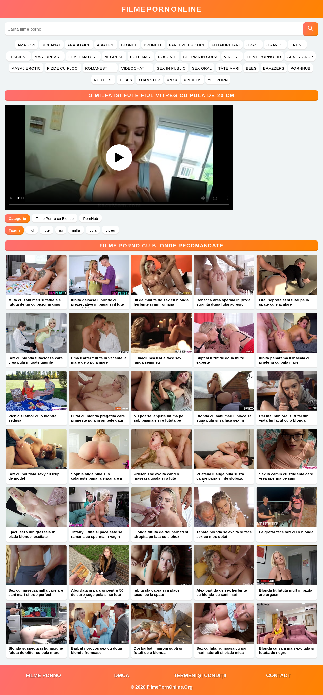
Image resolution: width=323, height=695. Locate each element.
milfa (76, 230)
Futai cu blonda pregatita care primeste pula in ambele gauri (98, 418)
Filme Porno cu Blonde (54, 218)
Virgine (232, 57)
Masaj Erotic (26, 68)
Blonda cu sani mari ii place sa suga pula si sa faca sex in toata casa (223, 420)
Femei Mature (83, 57)
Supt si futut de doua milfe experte (220, 360)
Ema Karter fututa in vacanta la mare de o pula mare (99, 360)
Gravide (275, 45)
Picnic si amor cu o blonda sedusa (32, 418)
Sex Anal (51, 45)
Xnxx (172, 80)
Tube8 (125, 80)
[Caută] (310, 29)
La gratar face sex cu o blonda (286, 532)
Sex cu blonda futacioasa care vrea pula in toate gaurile (35, 360)
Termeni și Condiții (200, 675)
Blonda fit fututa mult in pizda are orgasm (285, 592)
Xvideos (192, 80)
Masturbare (48, 57)
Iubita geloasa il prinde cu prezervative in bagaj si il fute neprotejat (97, 304)
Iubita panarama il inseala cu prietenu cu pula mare (284, 360)
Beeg (251, 68)
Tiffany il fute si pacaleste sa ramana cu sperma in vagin (96, 534)
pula (92, 230)
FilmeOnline (161, 9)
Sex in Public (171, 68)
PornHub (301, 68)
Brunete (153, 45)
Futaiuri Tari (226, 45)
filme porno (43, 675)
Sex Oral (202, 68)
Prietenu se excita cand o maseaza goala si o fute (156, 476)
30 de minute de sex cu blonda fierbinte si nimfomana (161, 302)
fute (46, 230)
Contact (278, 675)
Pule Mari (141, 57)
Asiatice (106, 45)
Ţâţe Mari (229, 68)
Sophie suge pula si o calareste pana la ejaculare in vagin (97, 478)
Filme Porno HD (264, 57)
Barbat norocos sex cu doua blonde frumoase (96, 650)
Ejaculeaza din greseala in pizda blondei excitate (31, 534)
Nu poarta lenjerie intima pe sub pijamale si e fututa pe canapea (158, 420)
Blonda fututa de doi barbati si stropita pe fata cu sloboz (161, 534)
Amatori (26, 45)
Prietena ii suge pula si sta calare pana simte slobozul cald (220, 478)
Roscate (167, 57)
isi (61, 230)
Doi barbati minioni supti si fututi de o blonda (158, 650)
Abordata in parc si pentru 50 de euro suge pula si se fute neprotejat (97, 594)
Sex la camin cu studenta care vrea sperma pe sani (286, 476)
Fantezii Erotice (187, 45)
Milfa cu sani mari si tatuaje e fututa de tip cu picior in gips (34, 302)
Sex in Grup (300, 57)
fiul (31, 230)
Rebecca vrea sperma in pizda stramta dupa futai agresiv (223, 302)
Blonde (129, 45)
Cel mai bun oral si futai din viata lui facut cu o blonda (283, 418)
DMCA (121, 675)
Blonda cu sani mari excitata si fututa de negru (286, 650)
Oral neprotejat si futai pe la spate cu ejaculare (284, 302)
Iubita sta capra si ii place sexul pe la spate (157, 592)
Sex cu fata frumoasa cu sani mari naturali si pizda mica (222, 650)
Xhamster (149, 80)
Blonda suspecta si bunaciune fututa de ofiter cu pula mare (35, 650)
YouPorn (218, 80)
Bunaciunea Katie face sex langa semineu (157, 360)
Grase (253, 45)
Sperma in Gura (200, 57)
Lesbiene (18, 57)
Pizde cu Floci (63, 68)
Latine (297, 45)
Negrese (114, 57)
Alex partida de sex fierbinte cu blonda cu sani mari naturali (221, 594)
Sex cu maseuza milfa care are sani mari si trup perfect (35, 592)
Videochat (136, 68)
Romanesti (100, 68)
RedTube (103, 80)
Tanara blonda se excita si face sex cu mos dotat (224, 534)
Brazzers (273, 68)
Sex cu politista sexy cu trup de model (34, 476)
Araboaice (79, 45)
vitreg (110, 230)
